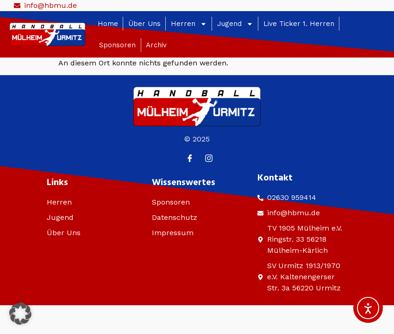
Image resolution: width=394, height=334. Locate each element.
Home (108, 23)
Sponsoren (117, 45)
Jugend (235, 24)
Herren (189, 24)
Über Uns (144, 23)
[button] (20, 313)
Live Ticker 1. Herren (298, 23)
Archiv (156, 45)
